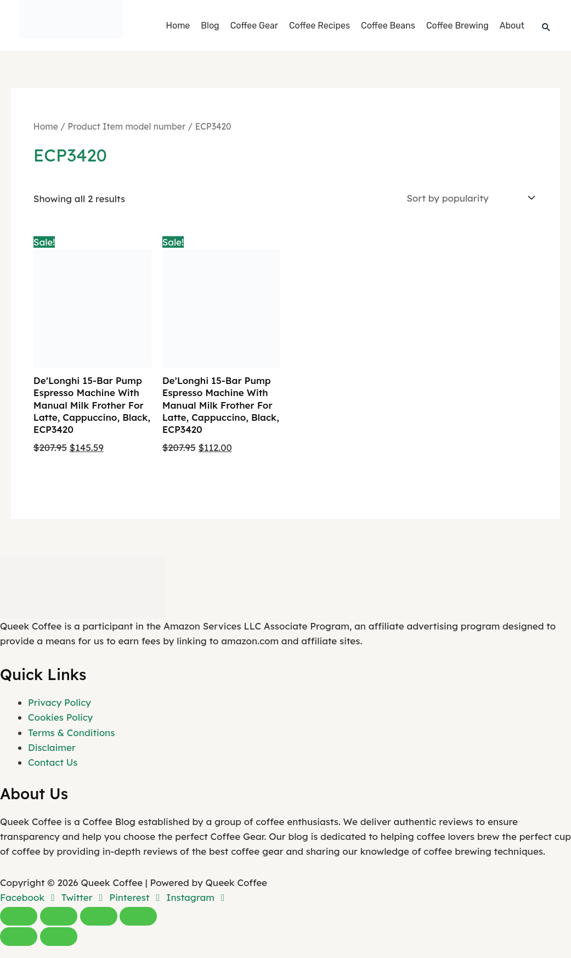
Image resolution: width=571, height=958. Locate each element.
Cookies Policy (60, 717)
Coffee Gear (254, 25)
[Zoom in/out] (18, 916)
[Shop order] (468, 198)
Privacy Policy (59, 702)
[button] (546, 26)
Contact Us (52, 762)
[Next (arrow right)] (58, 936)
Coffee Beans (388, 25)
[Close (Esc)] (138, 916)
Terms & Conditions (71, 732)
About (512, 25)
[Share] (98, 916)
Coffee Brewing (457, 25)
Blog (210, 25)
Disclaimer (52, 747)
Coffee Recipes (319, 25)
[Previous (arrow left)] (18, 936)
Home (178, 25)
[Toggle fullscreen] (58, 916)
